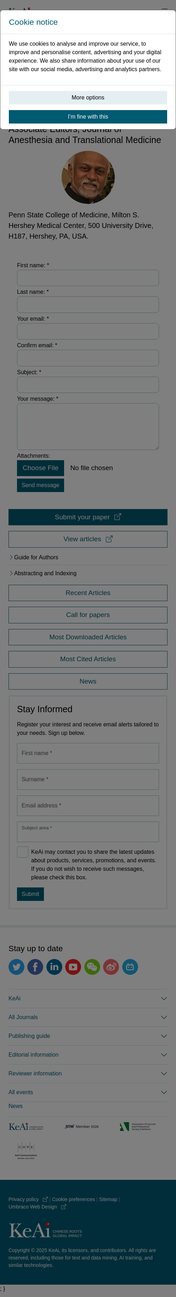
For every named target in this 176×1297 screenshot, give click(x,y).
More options (88, 98)
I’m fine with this (88, 117)
